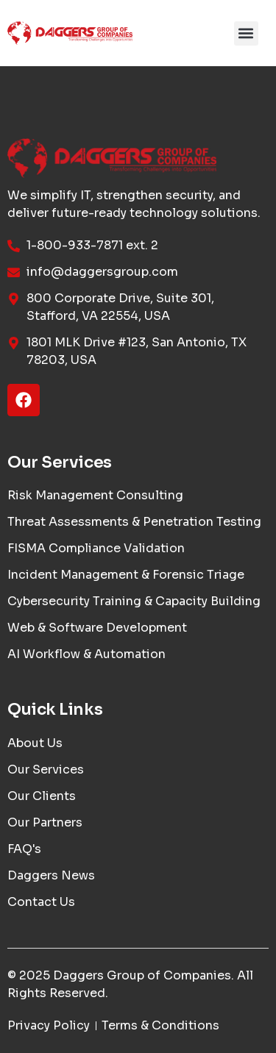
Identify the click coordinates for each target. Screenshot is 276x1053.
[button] (246, 33)
